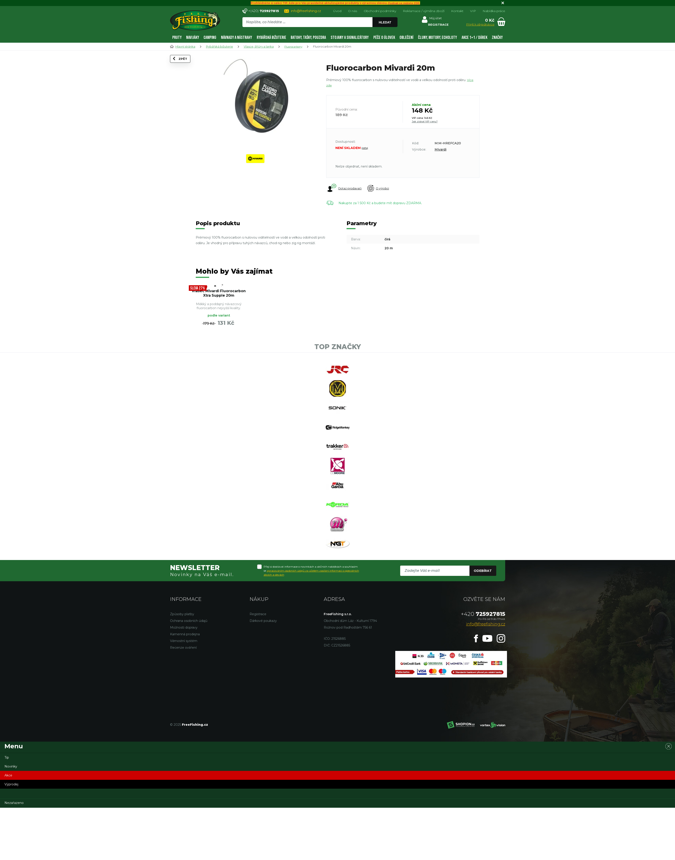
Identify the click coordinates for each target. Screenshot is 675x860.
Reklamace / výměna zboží (423, 11)
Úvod (337, 11)
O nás (352, 11)
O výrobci (383, 188)
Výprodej (11, 837)
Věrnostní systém (183, 693)
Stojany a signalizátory (350, 37)
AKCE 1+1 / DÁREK (474, 37)
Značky (497, 37)
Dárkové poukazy (263, 673)
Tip (6, 810)
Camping (210, 37)
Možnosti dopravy (184, 680)
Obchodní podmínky (380, 11)
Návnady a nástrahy (236, 37)
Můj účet (436, 19)
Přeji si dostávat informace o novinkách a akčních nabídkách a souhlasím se (311, 623)
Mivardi (440, 149)
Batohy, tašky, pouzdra (308, 37)
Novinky (10, 819)
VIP (473, 11)
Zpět (183, 65)
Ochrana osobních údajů (188, 673)
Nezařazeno (14, 855)
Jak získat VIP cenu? (425, 121)
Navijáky (192, 37)
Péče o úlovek (384, 37)
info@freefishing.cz (306, 11)
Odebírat (483, 623)
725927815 (483, 666)
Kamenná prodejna (185, 686)
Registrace (258, 666)
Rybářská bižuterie (271, 37)
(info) (365, 148)
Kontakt (457, 11)
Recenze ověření (183, 700)
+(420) (263, 11)
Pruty (177, 37)
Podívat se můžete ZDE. (404, 3)
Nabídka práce (494, 11)
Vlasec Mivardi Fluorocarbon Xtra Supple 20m (219, 299)
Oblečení (406, 37)
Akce (8, 828)
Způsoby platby (182, 666)
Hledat (386, 22)
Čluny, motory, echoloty (437, 37)
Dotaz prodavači (344, 188)
